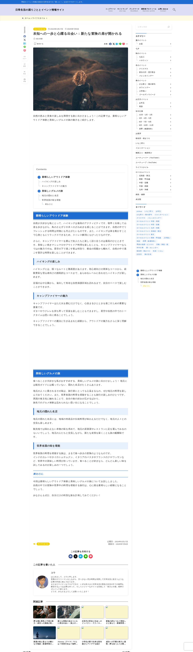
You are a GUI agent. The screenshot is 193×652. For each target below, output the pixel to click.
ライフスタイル (39, 29)
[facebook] (24, 35)
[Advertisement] (80, 143)
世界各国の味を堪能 (51, 200)
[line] (24, 46)
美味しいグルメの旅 (52, 191)
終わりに (49, 204)
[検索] (168, 27)
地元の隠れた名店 (50, 195)
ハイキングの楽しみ (51, 181)
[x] (24, 39)
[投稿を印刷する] (24, 79)
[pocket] (24, 49)
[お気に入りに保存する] (38, 44)
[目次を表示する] (24, 71)
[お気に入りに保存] (24, 64)
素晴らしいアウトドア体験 (56, 177)
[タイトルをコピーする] (24, 56)
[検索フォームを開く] (168, 9)
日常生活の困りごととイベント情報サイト (46, 9)
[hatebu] (24, 42)
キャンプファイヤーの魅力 (54, 186)
